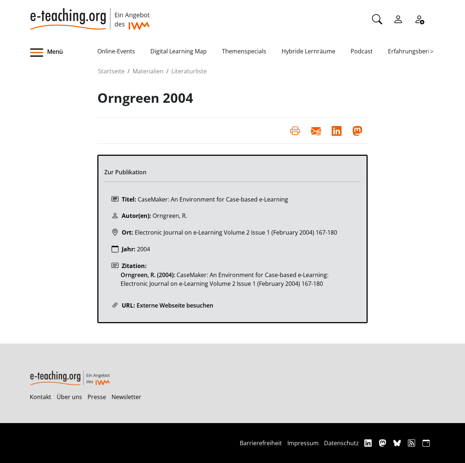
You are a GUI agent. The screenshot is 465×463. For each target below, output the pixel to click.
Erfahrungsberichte (414, 51)
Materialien (148, 71)
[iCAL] (426, 443)
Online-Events (116, 51)
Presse (97, 397)
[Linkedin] (368, 443)
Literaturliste (189, 71)
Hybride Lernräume (308, 51)
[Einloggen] (398, 19)
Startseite (111, 71)
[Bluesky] (398, 443)
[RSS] (412, 443)
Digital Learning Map (178, 51)
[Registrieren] (419, 19)
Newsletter (126, 397)
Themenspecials (244, 51)
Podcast (362, 51)
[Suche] (377, 19)
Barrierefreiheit (261, 443)
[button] (63, 52)
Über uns (69, 397)
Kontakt (40, 397)
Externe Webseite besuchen (175, 305)
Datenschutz (341, 443)
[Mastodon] (383, 443)
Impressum (303, 443)
